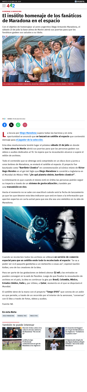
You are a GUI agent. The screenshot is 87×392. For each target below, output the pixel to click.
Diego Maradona (8, 316)
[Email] (25, 125)
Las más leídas (10, 384)
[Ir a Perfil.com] (80, 2)
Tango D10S (34, 316)
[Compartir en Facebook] (4, 125)
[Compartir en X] (11, 125)
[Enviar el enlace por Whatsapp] (18, 125)
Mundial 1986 (22, 316)
